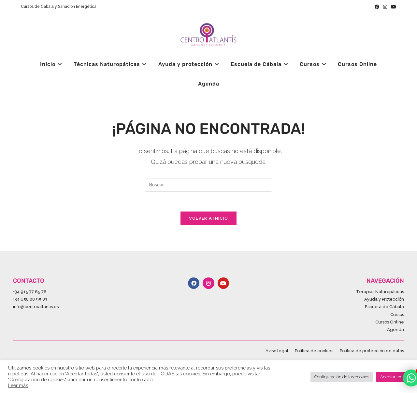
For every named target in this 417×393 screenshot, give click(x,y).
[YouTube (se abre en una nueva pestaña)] (392, 7)
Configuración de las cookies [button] (341, 376)
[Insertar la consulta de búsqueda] (208, 185)
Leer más (18, 385)
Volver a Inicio (208, 218)
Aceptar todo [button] (392, 376)
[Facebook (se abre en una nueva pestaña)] (377, 7)
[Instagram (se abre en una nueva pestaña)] (385, 7)
